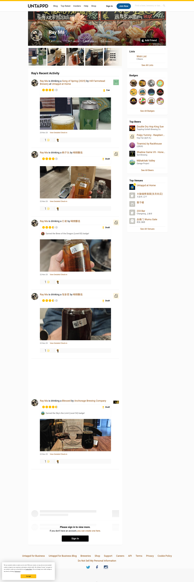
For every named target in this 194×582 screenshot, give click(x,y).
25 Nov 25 (44, 133)
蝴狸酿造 (79, 152)
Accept (28, 576)
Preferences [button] (17, 571)
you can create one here (88, 531)
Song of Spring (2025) (74, 81)
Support (108, 556)
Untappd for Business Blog (63, 556)
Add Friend (151, 40)
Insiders (77, 6)
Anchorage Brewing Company (90, 400)
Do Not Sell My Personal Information (97, 560)
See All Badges (147, 111)
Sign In (109, 6)
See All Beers (147, 170)
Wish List (141, 56)
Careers (120, 556)
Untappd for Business (33, 556)
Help (86, 6)
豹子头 (65, 152)
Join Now (123, 6)
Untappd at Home (61, 83)
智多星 (65, 294)
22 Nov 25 (44, 201)
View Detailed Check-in (58, 133)
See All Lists (147, 65)
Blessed (66, 400)
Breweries (85, 556)
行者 (64, 221)
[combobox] (150, 5)
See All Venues (147, 229)
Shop (93, 6)
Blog (55, 6)
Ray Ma (44, 81)
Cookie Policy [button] (28, 569)
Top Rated (65, 6)
